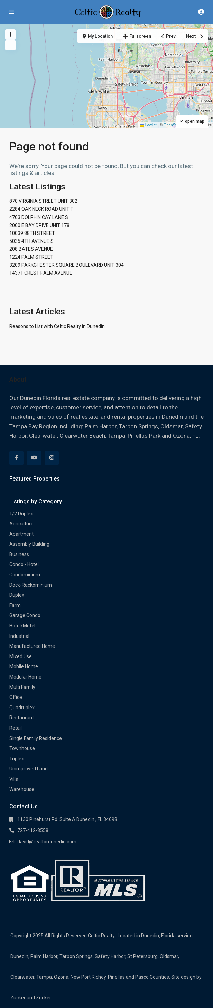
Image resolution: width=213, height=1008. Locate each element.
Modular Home (25, 677)
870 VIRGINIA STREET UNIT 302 (43, 201)
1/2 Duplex (21, 513)
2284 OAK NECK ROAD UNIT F (41, 209)
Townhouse (22, 748)
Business (19, 554)
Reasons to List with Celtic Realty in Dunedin (57, 326)
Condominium (24, 574)
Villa (13, 779)
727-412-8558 (32, 830)
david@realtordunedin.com (46, 841)
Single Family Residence (35, 738)
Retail (15, 728)
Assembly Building (29, 544)
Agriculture (21, 523)
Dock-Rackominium (30, 585)
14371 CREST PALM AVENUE (40, 273)
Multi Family (22, 687)
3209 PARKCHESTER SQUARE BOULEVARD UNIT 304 (66, 265)
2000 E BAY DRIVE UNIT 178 (39, 225)
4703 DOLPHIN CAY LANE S (38, 217)
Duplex (16, 595)
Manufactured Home (32, 646)
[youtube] (34, 458)
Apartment (21, 534)
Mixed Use (20, 656)
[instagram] (52, 458)
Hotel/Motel (22, 626)
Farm (15, 605)
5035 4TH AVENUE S (31, 241)
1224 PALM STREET (31, 257)
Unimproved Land (28, 768)
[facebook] (16, 458)
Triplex (16, 758)
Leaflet (148, 125)
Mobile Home (23, 666)
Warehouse (21, 789)
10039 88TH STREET (32, 233)
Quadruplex (22, 707)
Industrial (19, 636)
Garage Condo (24, 615)
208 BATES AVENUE (31, 249)
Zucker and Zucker (30, 997)
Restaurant (21, 717)
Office (15, 697)
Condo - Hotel (24, 564)
